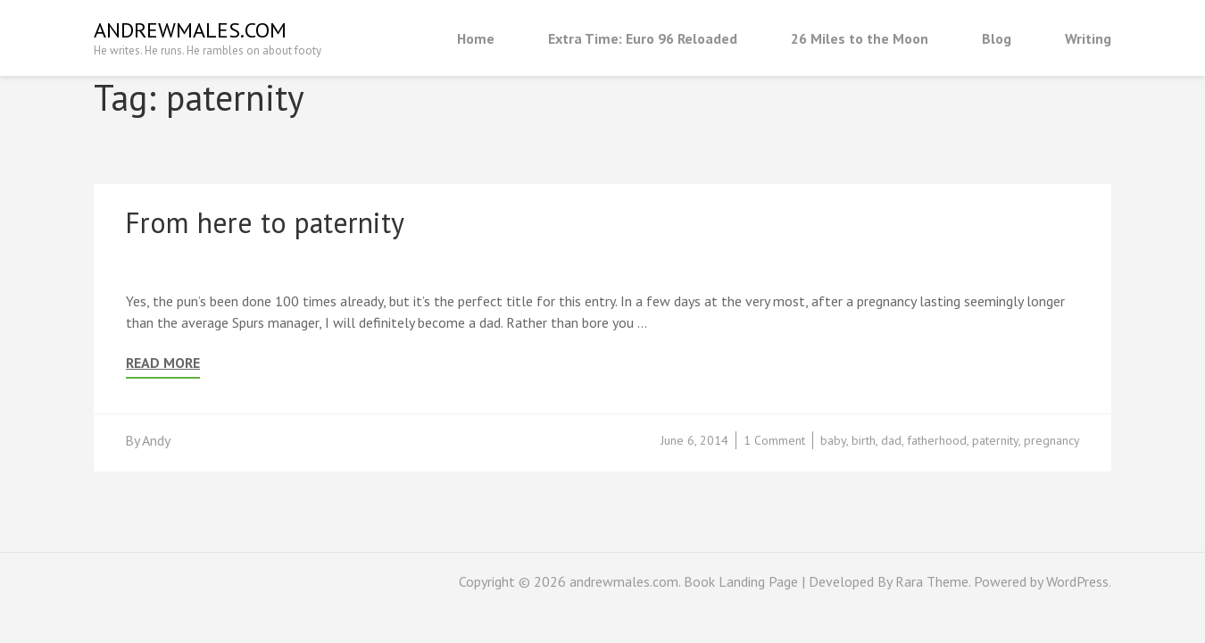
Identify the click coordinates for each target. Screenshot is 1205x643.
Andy (156, 440)
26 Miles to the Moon (859, 38)
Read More (163, 363)
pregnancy (1052, 440)
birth (864, 440)
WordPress (1077, 581)
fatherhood (937, 440)
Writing (1088, 38)
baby (833, 440)
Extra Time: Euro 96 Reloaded (642, 38)
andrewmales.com (190, 30)
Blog (996, 38)
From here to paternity (264, 222)
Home (475, 38)
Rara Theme (931, 581)
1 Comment (774, 440)
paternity (995, 440)
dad (891, 440)
